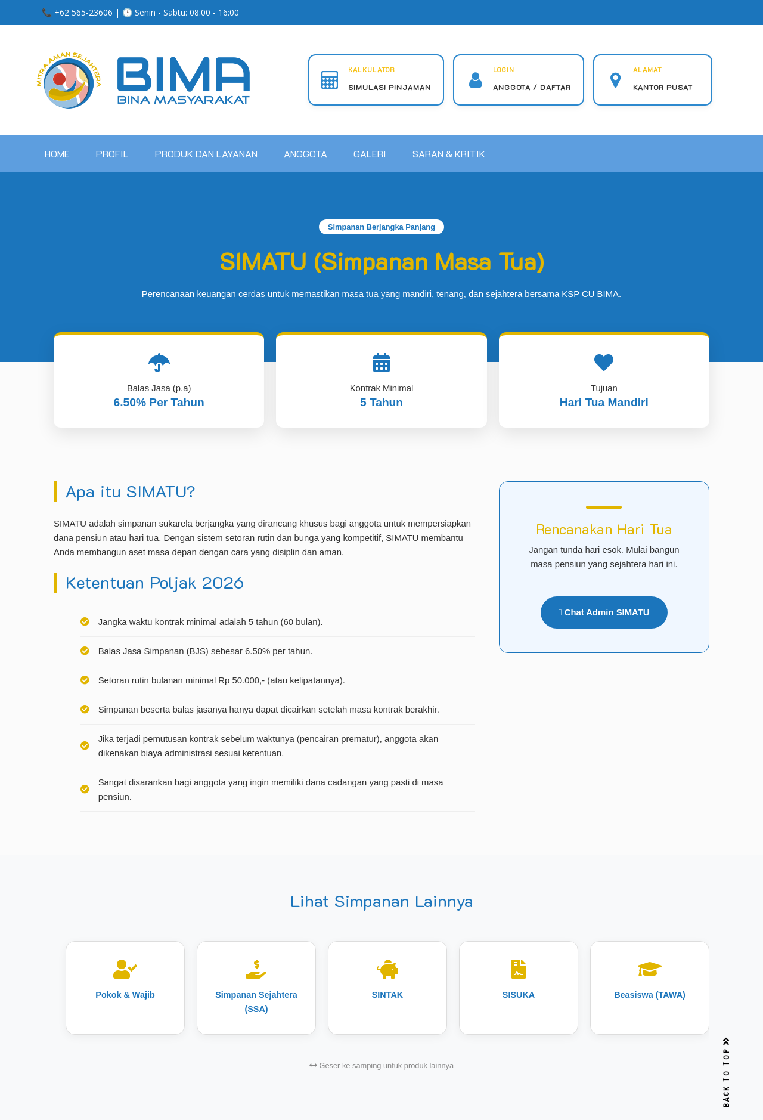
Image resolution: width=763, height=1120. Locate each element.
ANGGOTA (305, 153)
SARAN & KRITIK (448, 153)
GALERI (369, 153)
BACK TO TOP (726, 1072)
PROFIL (112, 153)
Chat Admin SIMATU (604, 612)
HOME (57, 153)
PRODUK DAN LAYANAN (206, 153)
